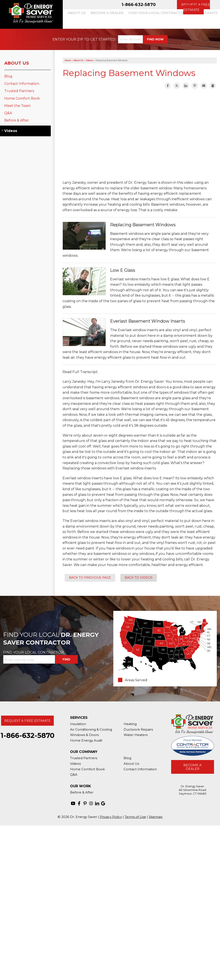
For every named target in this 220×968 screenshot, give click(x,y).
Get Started (102, 39)
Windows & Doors (84, 735)
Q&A (8, 113)
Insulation (78, 724)
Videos (10, 131)
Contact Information (21, 84)
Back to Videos (139, 578)
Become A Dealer (192, 767)
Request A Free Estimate (27, 721)
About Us (16, 63)
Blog (8, 76)
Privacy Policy (111, 817)
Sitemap (156, 817)
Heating (130, 724)
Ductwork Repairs (138, 729)
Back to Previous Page (90, 578)
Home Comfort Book (22, 98)
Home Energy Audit (86, 740)
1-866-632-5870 (139, 4)
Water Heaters (136, 735)
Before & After (16, 120)
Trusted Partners (19, 91)
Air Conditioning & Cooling (91, 729)
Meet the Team (17, 106)
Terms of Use (135, 817)
